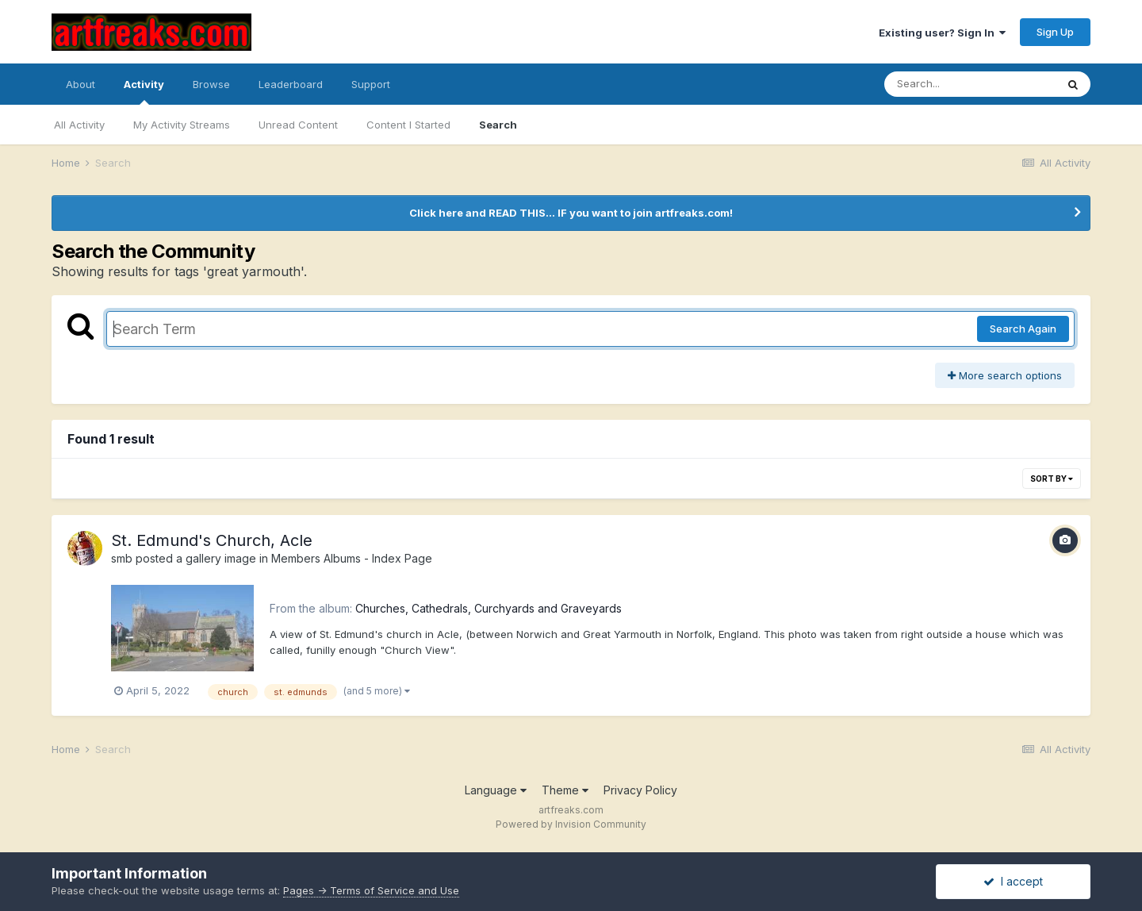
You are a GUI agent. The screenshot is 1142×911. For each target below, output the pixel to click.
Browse (211, 84)
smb (121, 558)
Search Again (1023, 328)
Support (370, 84)
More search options (1005, 375)
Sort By (1051, 478)
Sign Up (1055, 31)
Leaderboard (291, 84)
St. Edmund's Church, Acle (211, 540)
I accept (1013, 881)
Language (496, 790)
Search (498, 124)
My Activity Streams (181, 124)
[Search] (970, 84)
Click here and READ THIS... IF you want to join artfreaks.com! (571, 212)
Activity (144, 91)
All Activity (79, 124)
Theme (565, 790)
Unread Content (298, 124)
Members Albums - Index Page (351, 558)
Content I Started (408, 124)
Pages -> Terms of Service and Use (371, 890)
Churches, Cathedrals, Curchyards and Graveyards (488, 608)
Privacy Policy (640, 790)
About (80, 84)
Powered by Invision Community (571, 824)
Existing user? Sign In (942, 32)
